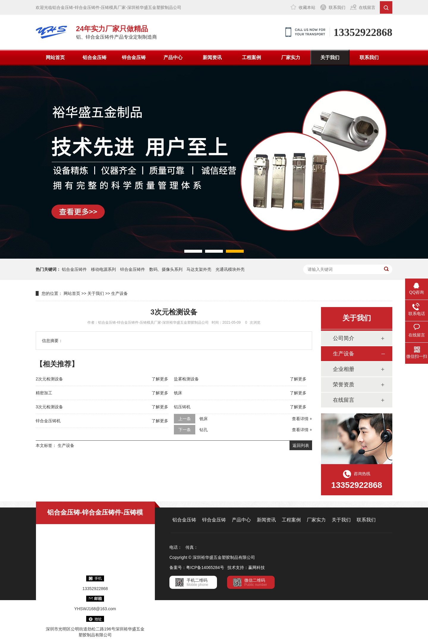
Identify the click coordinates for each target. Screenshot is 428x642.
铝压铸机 (182, 406)
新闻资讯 (212, 57)
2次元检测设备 (49, 379)
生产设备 (119, 293)
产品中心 (172, 57)
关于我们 (329, 57)
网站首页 (55, 57)
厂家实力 (290, 57)
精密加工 (44, 392)
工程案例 (251, 57)
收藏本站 (307, 7)
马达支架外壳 (198, 269)
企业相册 (343, 369)
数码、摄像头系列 (165, 269)
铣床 (178, 392)
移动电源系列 (103, 269)
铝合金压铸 (94, 57)
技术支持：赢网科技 (246, 567)
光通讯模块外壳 (230, 269)
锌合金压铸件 (132, 269)
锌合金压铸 (134, 57)
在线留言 (367, 7)
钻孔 (203, 429)
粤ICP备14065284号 (205, 567)
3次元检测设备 (49, 406)
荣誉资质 (343, 385)
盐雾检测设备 (186, 379)
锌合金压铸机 (48, 420)
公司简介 (343, 338)
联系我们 (337, 7)
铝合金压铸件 (74, 269)
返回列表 (300, 445)
